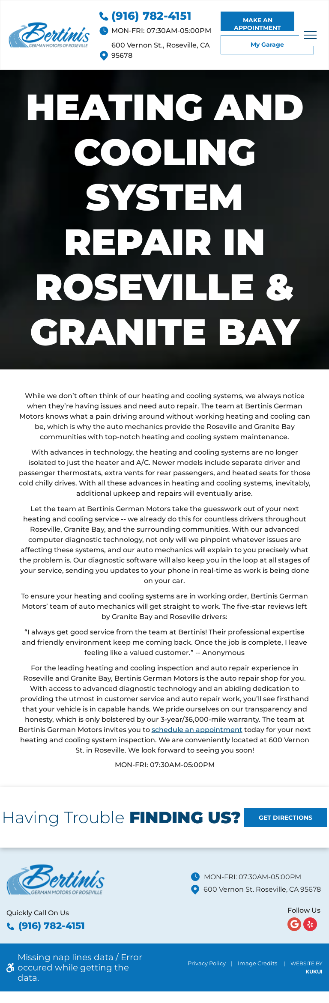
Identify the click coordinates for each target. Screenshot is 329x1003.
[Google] (294, 925)
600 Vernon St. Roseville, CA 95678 (262, 889)
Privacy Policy (207, 963)
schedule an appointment (197, 730)
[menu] (310, 35)
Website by (306, 963)
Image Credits (257, 963)
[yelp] (310, 925)
